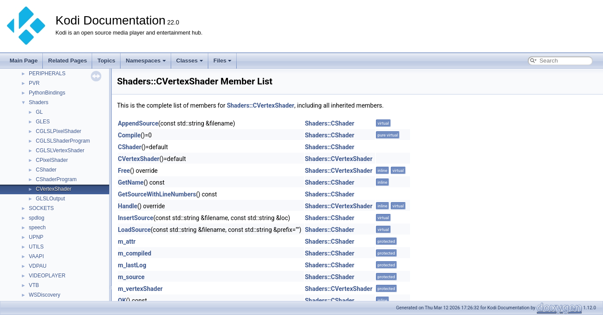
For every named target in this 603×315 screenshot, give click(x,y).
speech (37, 227)
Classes (189, 60)
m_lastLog (132, 265)
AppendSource (138, 123)
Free (124, 170)
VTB (34, 285)
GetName (131, 182)
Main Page (24, 60)
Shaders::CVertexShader (260, 105)
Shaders (38, 102)
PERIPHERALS (47, 73)
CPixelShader (52, 160)
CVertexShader (53, 189)
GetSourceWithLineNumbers (157, 194)
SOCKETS (41, 208)
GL (39, 112)
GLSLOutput (50, 199)
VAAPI (36, 256)
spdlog (36, 218)
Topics (106, 60)
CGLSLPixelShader (58, 131)
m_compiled (134, 253)
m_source (131, 276)
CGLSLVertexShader (60, 150)
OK (122, 300)
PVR (34, 83)
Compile (129, 135)
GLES (43, 122)
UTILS (36, 247)
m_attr (126, 241)
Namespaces (146, 60)
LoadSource (134, 229)
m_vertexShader (140, 288)
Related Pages (67, 60)
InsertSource (135, 217)
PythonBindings (47, 93)
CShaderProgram (56, 179)
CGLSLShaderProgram (63, 141)
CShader (46, 170)
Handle (127, 206)
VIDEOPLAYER (47, 276)
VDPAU (37, 266)
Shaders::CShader (329, 123)
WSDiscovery (44, 295)
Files (223, 60)
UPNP (36, 237)
